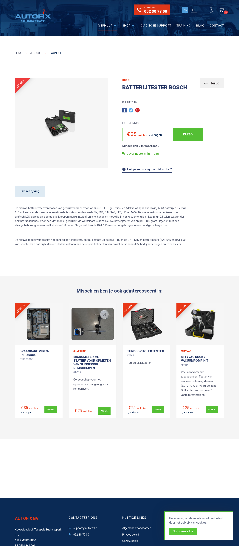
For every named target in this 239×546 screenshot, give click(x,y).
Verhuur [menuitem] (105, 26)
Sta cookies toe (183, 531)
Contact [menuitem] (217, 26)
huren (188, 134)
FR (193, 10)
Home (18, 53)
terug (214, 83)
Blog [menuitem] (200, 26)
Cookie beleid (130, 541)
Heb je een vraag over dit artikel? (147, 170)
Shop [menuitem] (126, 26)
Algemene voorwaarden (136, 528)
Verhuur (35, 53)
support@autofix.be (83, 528)
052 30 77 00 (79, 535)
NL (185, 10)
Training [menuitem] (183, 26)
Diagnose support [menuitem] (155, 26)
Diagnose (55, 53)
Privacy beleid (130, 535)
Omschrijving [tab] (30, 191)
